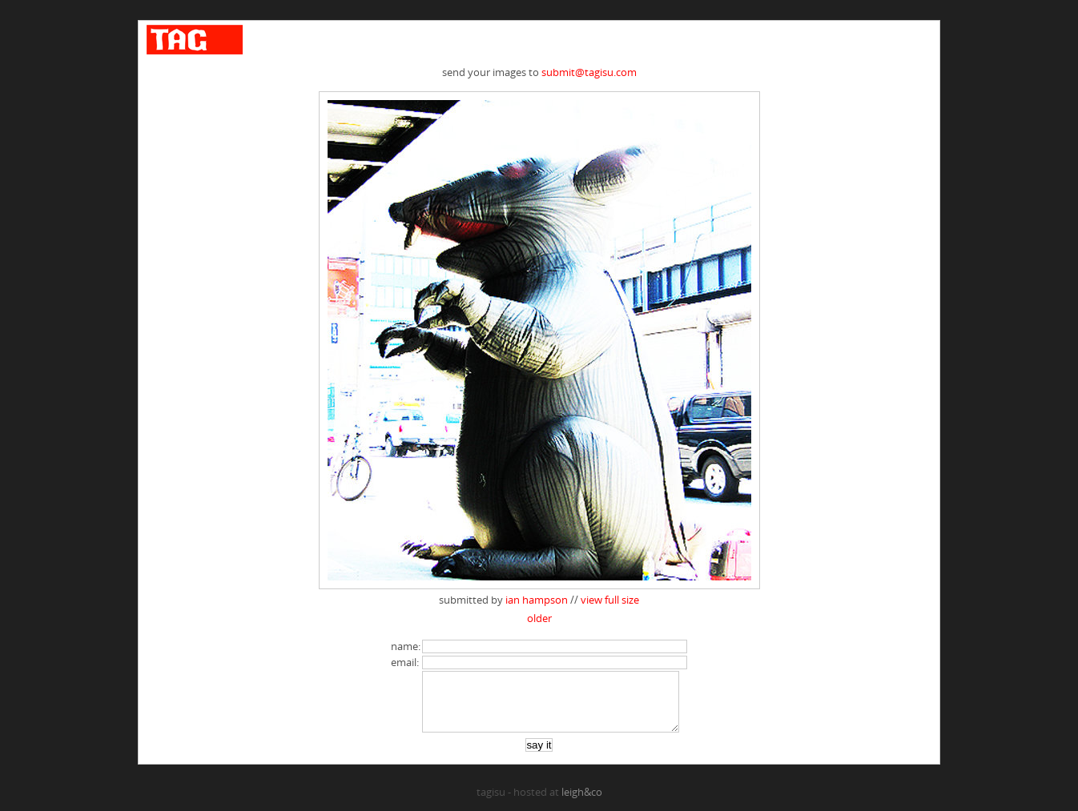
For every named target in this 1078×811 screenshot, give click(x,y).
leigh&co (581, 804)
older (539, 618)
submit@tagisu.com (589, 72)
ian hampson (536, 599)
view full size (610, 599)
